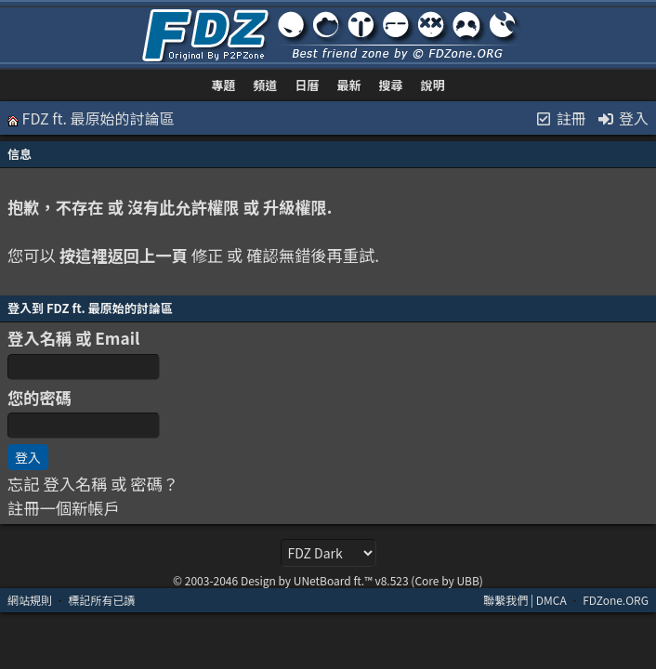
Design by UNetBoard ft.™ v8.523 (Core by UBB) (362, 580)
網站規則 (29, 600)
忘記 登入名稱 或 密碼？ (92, 483)
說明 (432, 85)
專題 (224, 85)
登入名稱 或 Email (73, 337)
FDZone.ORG (616, 600)
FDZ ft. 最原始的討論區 (98, 118)
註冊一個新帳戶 (63, 507)
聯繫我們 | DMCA (525, 600)
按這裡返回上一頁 (123, 255)
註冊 (560, 118)
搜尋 (390, 85)
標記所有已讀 (101, 600)
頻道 (266, 85)
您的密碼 (39, 397)
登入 (623, 118)
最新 (348, 85)
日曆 (307, 85)
